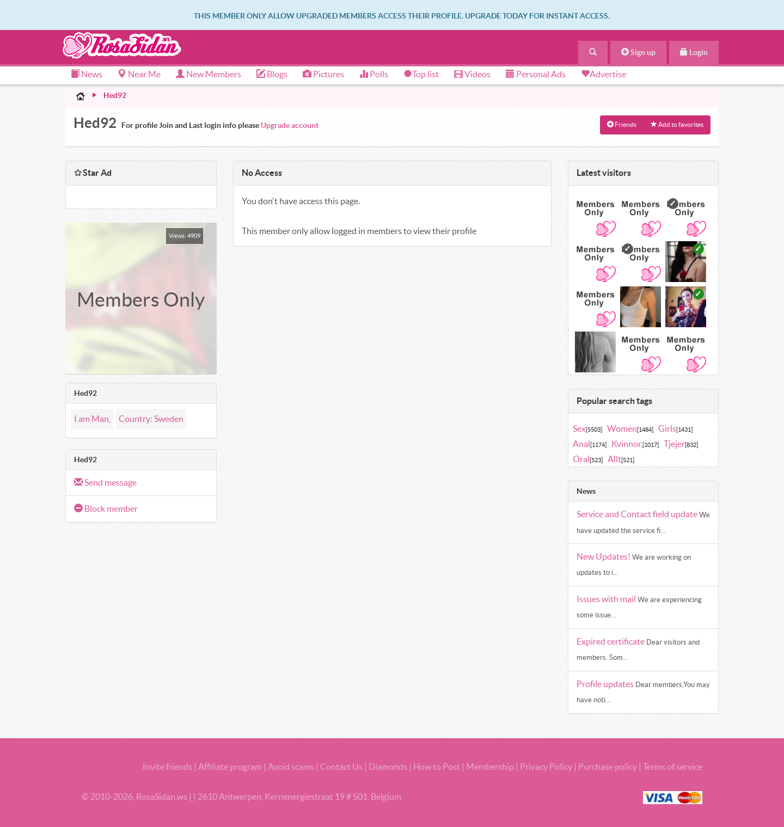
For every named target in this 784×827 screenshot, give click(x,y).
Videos (472, 74)
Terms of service (672, 766)
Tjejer (681, 444)
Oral (588, 459)
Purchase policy (607, 766)
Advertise (608, 74)
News (86, 74)
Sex (587, 428)
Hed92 (114, 95)
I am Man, (92, 419)
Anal (590, 444)
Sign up (638, 52)
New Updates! (604, 556)
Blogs (271, 74)
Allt (621, 459)
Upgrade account (289, 125)
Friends (621, 124)
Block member (106, 508)
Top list (421, 74)
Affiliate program (230, 766)
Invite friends (167, 766)
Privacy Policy (547, 766)
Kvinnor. (635, 444)
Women (630, 428)
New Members (208, 74)
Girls (675, 428)
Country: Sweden (151, 419)
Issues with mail (607, 599)
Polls (373, 74)
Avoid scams (291, 766)
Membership (490, 766)
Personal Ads (536, 74)
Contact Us (341, 766)
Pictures (323, 74)
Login (694, 52)
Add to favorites (677, 124)
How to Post (436, 766)
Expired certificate (611, 641)
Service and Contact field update (638, 514)
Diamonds (388, 766)
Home (80, 95)
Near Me (139, 74)
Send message (105, 482)
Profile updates (606, 684)
